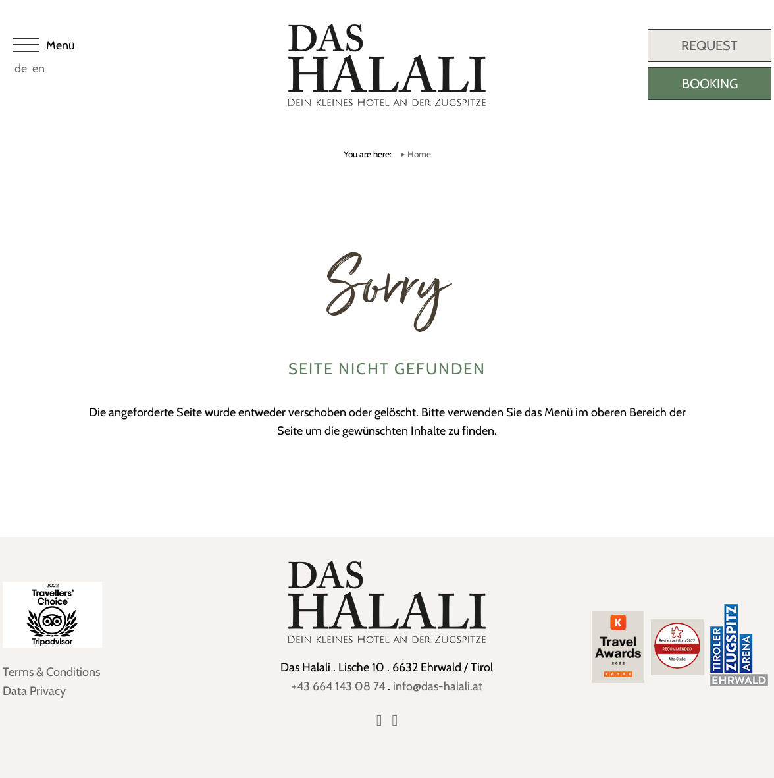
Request (709, 45)
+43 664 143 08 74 (338, 686)
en (38, 68)
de (20, 68)
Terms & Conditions (51, 672)
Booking (710, 84)
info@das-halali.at (437, 686)
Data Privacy (34, 691)
